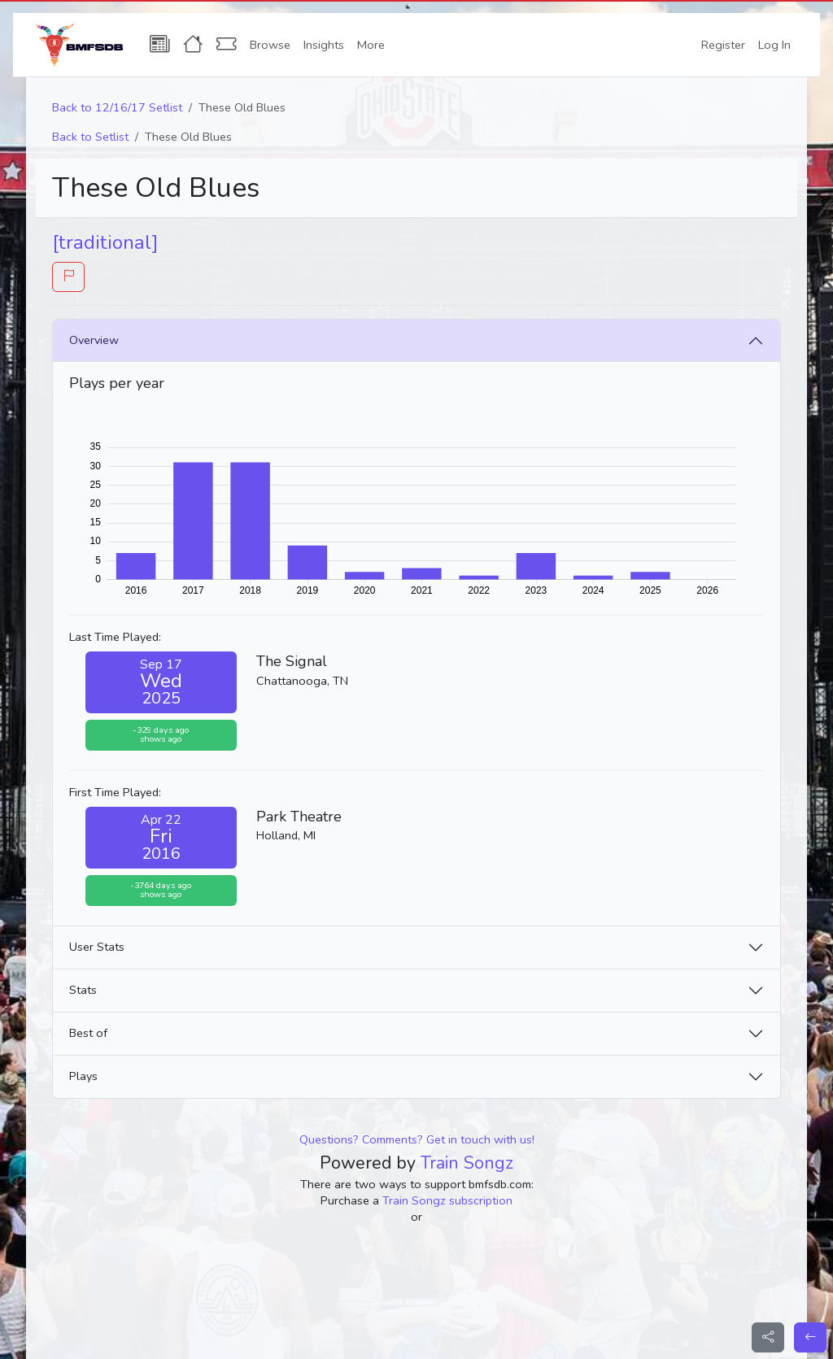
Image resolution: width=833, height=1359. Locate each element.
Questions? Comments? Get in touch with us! (416, 1139)
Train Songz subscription (447, 1200)
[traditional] (105, 242)
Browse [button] (270, 45)
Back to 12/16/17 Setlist (117, 107)
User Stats (96, 947)
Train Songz (467, 1163)
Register (723, 45)
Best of (88, 1033)
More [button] (371, 45)
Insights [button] (323, 45)
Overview (94, 340)
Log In (774, 45)
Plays (83, 1076)
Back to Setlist (90, 136)
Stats (83, 990)
